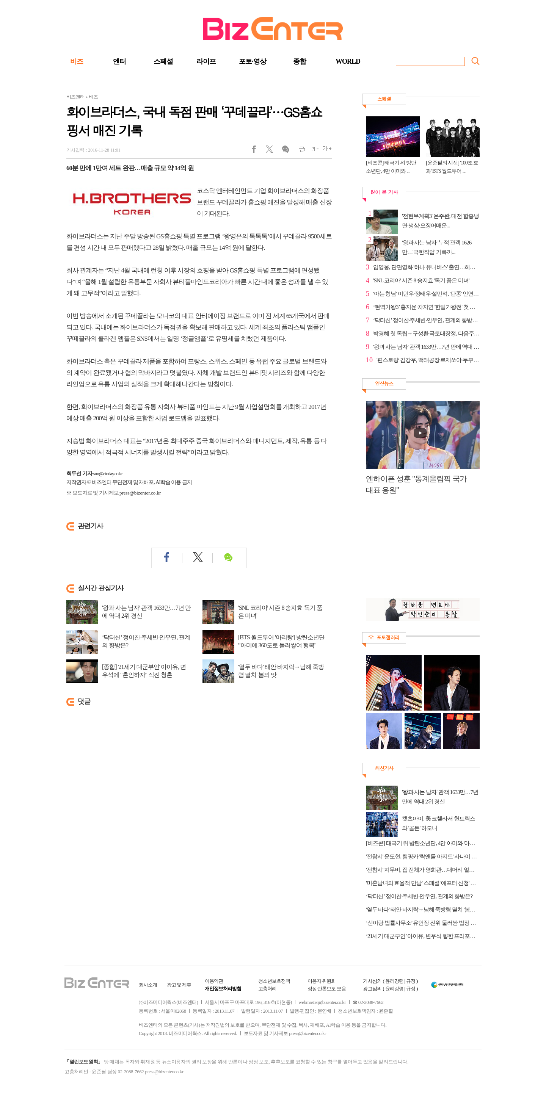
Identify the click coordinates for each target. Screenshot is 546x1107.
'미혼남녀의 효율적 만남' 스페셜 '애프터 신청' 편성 (423, 883)
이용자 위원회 (322, 981)
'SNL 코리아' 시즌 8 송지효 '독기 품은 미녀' (280, 611)
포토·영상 (252, 61)
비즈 (76, 61)
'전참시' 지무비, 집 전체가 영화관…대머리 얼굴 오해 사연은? (423, 870)
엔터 (119, 61)
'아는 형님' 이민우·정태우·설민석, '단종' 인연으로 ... (426, 294)
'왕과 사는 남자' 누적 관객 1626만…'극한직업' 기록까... (436, 247)
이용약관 (214, 981)
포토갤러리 (388, 637)
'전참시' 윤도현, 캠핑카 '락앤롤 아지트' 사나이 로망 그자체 (423, 856)
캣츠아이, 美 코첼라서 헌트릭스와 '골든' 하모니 (438, 823)
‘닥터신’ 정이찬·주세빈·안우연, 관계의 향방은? (146, 641)
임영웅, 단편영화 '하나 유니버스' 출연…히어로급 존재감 (426, 267)
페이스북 (258, 151)
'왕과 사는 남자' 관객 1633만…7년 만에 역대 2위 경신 (146, 611)
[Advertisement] (419, 550)
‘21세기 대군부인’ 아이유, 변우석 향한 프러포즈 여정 (423, 936)
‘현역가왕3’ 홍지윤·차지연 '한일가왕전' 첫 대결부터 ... (426, 307)
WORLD (348, 61)
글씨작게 (311, 151)
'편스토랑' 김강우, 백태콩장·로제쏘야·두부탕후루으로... (428, 360)
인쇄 (298, 151)
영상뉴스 (384, 383)
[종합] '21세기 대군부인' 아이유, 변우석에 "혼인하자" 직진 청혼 (144, 671)
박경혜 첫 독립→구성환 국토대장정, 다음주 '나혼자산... (426, 333)
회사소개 (148, 985)
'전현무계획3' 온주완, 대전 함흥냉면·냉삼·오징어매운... (440, 221)
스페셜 (163, 61)
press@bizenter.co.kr (140, 493)
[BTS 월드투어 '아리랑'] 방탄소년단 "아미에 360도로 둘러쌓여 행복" (281, 641)
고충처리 (267, 988)
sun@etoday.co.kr (107, 473)
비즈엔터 (75, 97)
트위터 (272, 151)
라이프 (206, 61)
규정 (410, 981)
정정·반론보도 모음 (327, 988)
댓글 (285, 151)
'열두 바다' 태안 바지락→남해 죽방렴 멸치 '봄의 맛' (281, 671)
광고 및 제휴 (179, 985)
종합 (299, 61)
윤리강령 (394, 981)
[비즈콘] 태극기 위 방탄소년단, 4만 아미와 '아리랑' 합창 (423, 843)
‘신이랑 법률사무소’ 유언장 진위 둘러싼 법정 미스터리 (423, 923)
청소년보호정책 (274, 981)
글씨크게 (325, 151)
